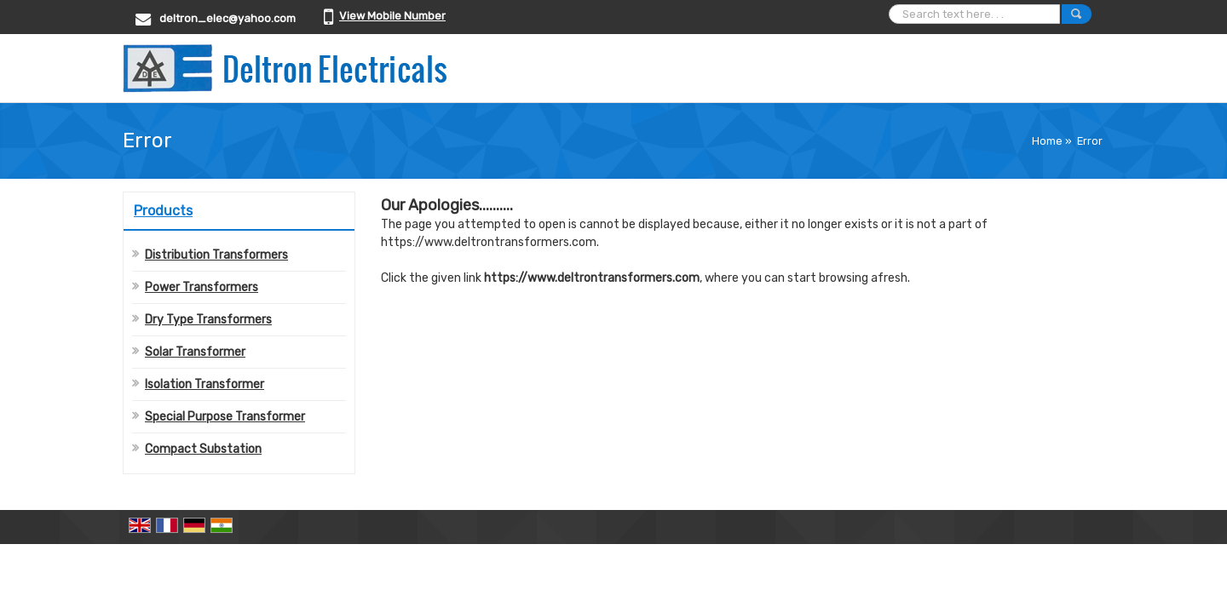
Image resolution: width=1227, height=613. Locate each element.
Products (163, 211)
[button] (392, 15)
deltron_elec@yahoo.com (227, 18)
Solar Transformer (195, 352)
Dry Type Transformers (208, 319)
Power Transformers (201, 287)
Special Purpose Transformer (225, 417)
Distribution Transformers (216, 255)
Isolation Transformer (204, 384)
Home (1047, 141)
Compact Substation (203, 449)
